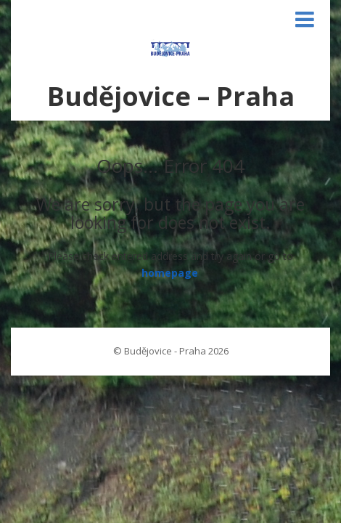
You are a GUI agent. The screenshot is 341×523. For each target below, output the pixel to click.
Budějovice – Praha (171, 96)
